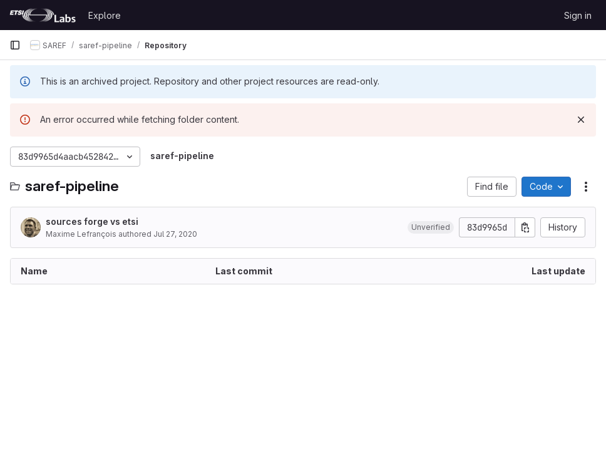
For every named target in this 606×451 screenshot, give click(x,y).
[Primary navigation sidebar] (15, 45)
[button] (431, 227)
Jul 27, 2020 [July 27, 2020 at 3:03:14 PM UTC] (175, 234)
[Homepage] (42, 15)
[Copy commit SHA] (525, 227)
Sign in (578, 15)
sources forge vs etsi (92, 221)
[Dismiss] (580, 119)
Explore (104, 15)
